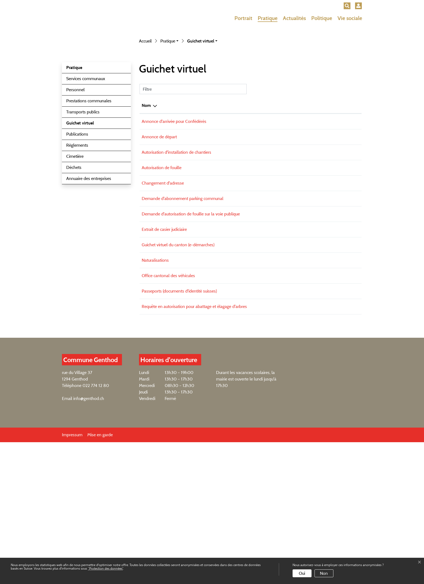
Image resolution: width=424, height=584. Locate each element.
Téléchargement (341, 256)
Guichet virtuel (80, 242)
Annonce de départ (159, 255)
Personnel (75, 206)
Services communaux (85, 195)
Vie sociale (349, 18)
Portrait (243, 18)
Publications (77, 251)
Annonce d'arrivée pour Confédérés (174, 238)
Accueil (145, 158)
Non (324, 573)
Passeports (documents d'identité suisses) (179, 429)
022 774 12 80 (95, 527)
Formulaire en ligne (294, 326)
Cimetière (75, 273)
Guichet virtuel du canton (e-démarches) (178, 377)
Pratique (267, 18)
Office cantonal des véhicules (168, 411)
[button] (347, 5)
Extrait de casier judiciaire (164, 359)
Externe (344, 239)
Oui (302, 573)
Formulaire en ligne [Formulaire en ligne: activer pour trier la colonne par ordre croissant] (283, 222)
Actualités (294, 18)
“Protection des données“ (105, 568)
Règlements (77, 262)
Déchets (73, 284)
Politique (321, 18)
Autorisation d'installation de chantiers (176, 273)
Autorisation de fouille (161, 290)
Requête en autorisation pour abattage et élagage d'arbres (194, 446)
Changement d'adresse (163, 307)
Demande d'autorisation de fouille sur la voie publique (191, 342)
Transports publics (83, 229)
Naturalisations (155, 394)
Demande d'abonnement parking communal (182, 325)
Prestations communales (88, 218)
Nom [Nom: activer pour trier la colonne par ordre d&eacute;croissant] (146, 222)
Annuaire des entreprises (88, 295)
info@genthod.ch (88, 540)
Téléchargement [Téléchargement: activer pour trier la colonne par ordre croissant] (333, 222)
